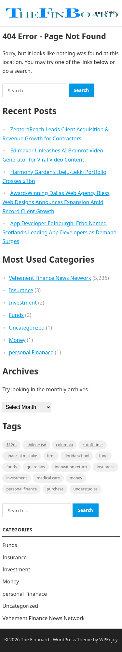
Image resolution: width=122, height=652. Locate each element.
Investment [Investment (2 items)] (16, 478)
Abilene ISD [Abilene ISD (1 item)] (36, 445)
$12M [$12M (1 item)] (11, 445)
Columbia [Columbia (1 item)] (64, 445)
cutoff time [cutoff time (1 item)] (93, 445)
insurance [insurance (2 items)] (106, 467)
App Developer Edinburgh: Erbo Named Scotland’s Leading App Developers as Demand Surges (59, 232)
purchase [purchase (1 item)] (55, 489)
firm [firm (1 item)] (51, 456)
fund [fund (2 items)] (103, 456)
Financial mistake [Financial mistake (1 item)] (21, 456)
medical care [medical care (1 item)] (48, 478)
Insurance (21, 290)
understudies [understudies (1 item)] (86, 489)
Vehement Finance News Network (50, 277)
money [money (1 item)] (76, 478)
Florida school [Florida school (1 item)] (76, 456)
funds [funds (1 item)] (11, 467)
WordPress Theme (72, 639)
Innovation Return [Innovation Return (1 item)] (71, 467)
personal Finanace (31, 352)
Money (17, 340)
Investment (23, 302)
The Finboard (35, 639)
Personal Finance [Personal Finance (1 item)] (21, 489)
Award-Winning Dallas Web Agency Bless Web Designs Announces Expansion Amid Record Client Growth (55, 202)
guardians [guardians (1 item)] (36, 467)
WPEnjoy (108, 639)
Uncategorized (27, 327)
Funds (16, 315)
